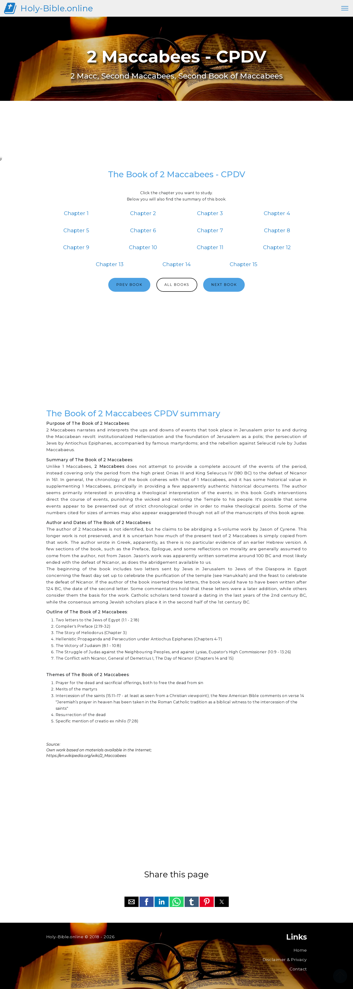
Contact (298, 968)
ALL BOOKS (176, 285)
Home (300, 950)
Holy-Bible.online (56, 8)
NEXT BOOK (224, 285)
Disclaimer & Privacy (285, 959)
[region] (177, 135)
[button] (131, 902)
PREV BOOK (129, 285)
